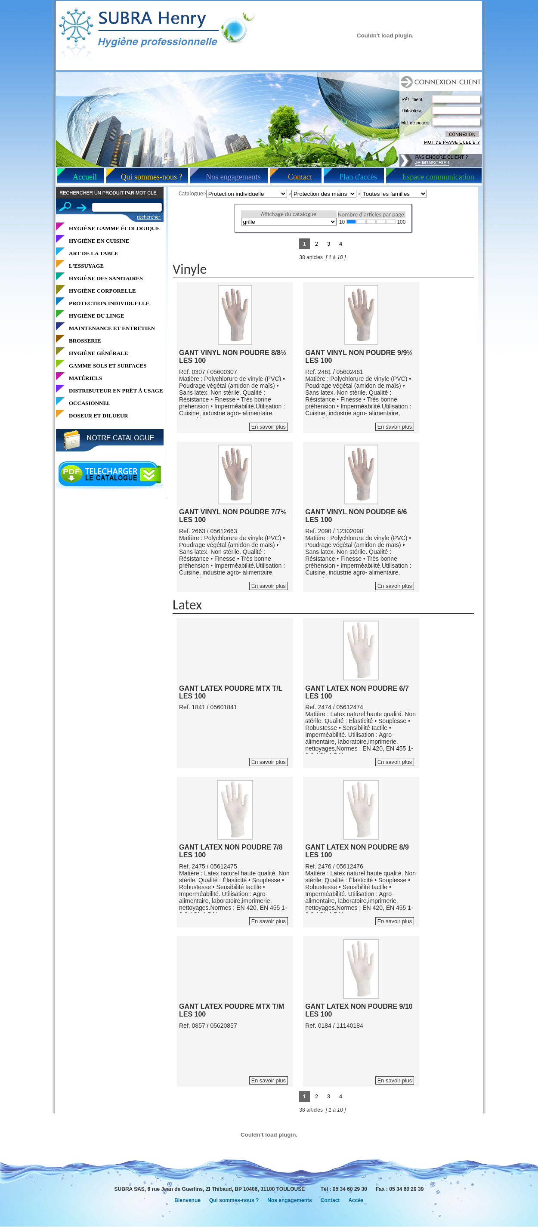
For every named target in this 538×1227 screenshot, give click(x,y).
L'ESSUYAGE (86, 266)
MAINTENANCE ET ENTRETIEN (112, 328)
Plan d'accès (358, 177)
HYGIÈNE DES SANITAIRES (106, 278)
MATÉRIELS (85, 378)
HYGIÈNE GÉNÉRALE (98, 353)
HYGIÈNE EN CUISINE (99, 241)
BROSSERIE (85, 340)
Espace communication (438, 177)
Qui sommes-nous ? (151, 177)
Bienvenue (187, 1200)
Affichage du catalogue (288, 214)
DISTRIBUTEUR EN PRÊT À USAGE (116, 390)
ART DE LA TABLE (93, 253)
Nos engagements (233, 177)
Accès (355, 1200)
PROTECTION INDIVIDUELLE (109, 303)
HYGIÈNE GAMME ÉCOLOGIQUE (114, 228)
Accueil (85, 177)
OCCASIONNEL (90, 403)
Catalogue (191, 193)
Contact (300, 177)
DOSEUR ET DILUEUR (98, 415)
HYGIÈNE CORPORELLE (102, 290)
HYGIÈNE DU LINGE (96, 315)
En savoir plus (268, 426)
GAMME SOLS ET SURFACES (107, 365)
